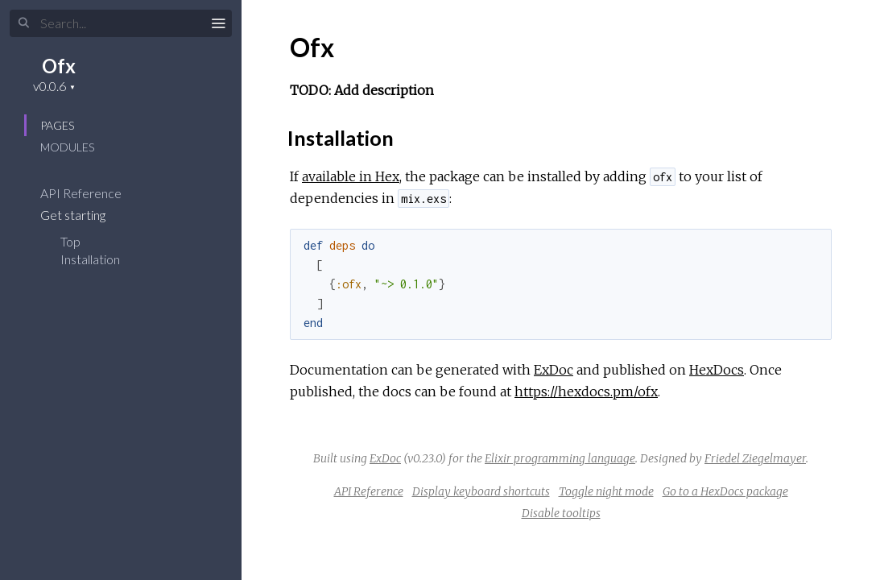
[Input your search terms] (121, 23)
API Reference (91, 193)
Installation (90, 259)
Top (70, 241)
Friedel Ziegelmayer (755, 458)
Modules (67, 147)
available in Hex (350, 176)
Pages (57, 125)
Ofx (59, 65)
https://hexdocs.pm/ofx (586, 391)
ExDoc (553, 370)
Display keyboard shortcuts (481, 491)
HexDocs (716, 370)
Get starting (83, 214)
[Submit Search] (24, 23)
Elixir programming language (560, 458)
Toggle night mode (606, 491)
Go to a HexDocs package (725, 491)
